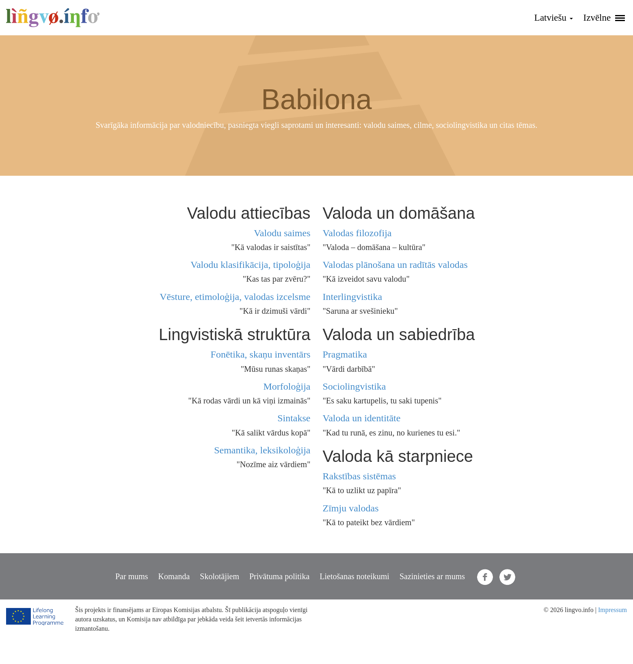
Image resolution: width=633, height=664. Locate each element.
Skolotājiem (219, 576)
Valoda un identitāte (362, 418)
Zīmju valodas (351, 508)
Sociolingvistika (354, 386)
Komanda (174, 576)
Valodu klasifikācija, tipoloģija (250, 264)
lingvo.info (52, 17)
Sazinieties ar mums (432, 576)
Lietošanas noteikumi (354, 576)
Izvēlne (604, 18)
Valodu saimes (282, 233)
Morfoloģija (287, 386)
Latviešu (553, 18)
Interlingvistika (352, 296)
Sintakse (293, 418)
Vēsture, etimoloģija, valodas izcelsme (235, 296)
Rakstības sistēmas (359, 476)
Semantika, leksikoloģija (262, 450)
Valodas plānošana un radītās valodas (395, 264)
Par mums (131, 576)
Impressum (612, 609)
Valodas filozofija (357, 233)
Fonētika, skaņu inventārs (261, 354)
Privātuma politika (279, 576)
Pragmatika (345, 354)
